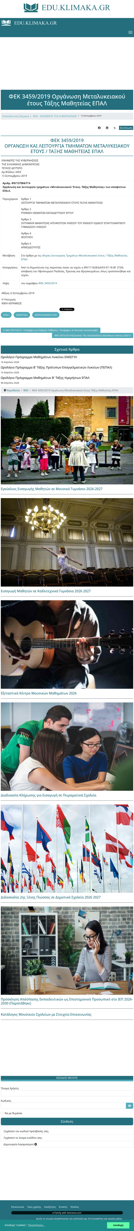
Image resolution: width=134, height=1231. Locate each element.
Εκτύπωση (126, 128)
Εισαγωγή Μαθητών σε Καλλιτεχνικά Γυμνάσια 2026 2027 (46, 591)
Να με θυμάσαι (13, 1113)
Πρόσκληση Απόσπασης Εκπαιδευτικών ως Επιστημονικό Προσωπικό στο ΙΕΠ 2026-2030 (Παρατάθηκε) (67, 1001)
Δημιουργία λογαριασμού (20, 1144)
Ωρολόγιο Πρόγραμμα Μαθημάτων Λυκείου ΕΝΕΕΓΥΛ (39, 357)
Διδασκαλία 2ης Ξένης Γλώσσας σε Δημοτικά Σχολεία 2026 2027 (51, 897)
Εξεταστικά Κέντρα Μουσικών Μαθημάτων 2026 (39, 693)
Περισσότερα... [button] (36, 1225)
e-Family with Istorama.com (67, 1212)
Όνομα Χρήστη (10, 1088)
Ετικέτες (63, 1206)
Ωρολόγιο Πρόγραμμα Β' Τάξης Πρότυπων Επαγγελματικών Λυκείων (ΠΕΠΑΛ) (56, 367)
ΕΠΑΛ (6, 314)
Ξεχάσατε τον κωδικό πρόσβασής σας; (26, 1131)
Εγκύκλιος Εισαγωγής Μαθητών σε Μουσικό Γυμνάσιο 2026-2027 (51, 489)
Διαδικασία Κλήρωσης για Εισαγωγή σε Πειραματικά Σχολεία (48, 795)
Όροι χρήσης (34, 1206)
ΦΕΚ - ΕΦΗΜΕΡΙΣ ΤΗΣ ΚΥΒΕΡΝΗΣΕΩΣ (55, 116)
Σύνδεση (67, 1121)
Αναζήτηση (50, 1206)
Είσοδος (75, 1206)
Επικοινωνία (17, 1206)
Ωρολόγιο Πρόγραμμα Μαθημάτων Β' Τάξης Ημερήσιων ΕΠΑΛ (45, 378)
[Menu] (130, 32)
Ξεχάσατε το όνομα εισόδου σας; (23, 1138)
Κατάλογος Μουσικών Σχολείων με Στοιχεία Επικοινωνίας (46, 1014)
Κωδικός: (6, 1101)
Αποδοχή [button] (118, 1225)
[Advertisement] (67, 59)
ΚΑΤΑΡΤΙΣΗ (22, 314)
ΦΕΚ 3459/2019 (48, 283)
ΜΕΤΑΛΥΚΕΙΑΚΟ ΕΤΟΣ (46, 314)
